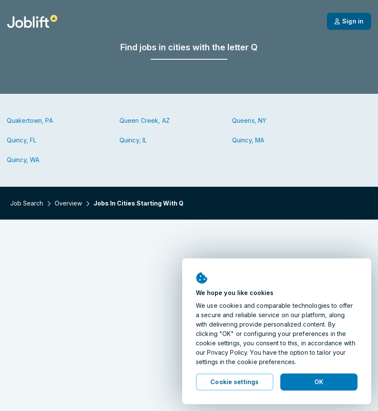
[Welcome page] (32, 21)
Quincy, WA (23, 159)
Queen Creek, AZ (144, 120)
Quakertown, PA (30, 120)
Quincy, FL (21, 140)
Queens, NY (249, 120)
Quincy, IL (133, 140)
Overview (68, 203)
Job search (26, 203)
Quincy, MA (248, 140)
